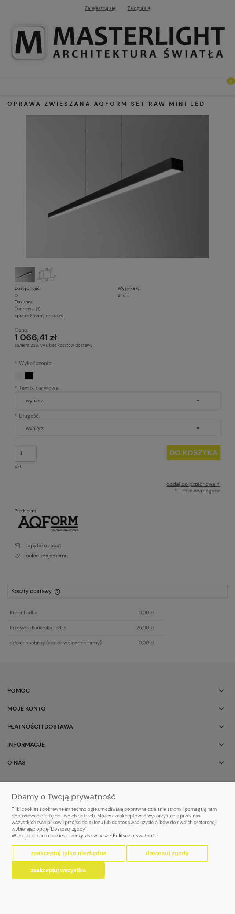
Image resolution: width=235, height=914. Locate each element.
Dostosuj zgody (167, 853)
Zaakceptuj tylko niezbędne (68, 853)
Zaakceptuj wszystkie (58, 870)
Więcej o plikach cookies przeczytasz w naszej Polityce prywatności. (85, 835)
